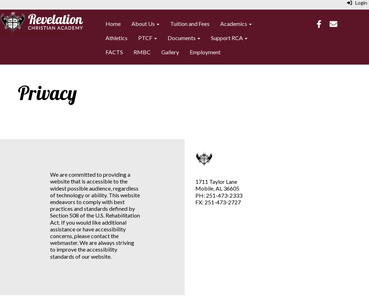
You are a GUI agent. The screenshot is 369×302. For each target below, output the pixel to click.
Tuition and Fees (190, 23)
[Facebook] (319, 24)
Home (113, 23)
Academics (236, 23)
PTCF (147, 37)
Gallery (170, 52)
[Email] (333, 24)
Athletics (116, 37)
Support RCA (229, 37)
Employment (205, 52)
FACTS (114, 52)
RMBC (142, 52)
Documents (184, 37)
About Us (145, 23)
